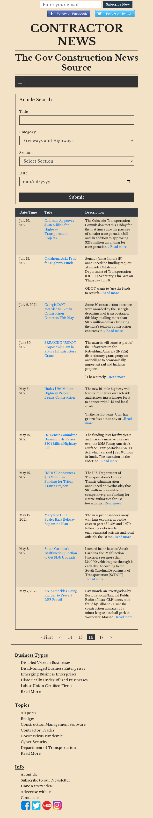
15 (80, 637)
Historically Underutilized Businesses (54, 680)
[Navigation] (20, 82)
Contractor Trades (37, 730)
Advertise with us (36, 792)
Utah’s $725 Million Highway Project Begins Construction (59, 393)
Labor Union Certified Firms (46, 686)
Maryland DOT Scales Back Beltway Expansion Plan (59, 519)
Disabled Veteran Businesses (46, 662)
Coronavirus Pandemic (42, 736)
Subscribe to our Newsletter (45, 780)
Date (23, 173)
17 (101, 637)
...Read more (117, 247)
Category (27, 132)
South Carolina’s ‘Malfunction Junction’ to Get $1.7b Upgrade (61, 553)
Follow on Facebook (72, 13)
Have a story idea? (37, 786)
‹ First (47, 637)
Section (26, 153)
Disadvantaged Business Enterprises (53, 668)
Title (23, 111)
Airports (28, 713)
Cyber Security (34, 742)
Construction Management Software (53, 724)
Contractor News (76, 35)
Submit (76, 197)
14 (70, 637)
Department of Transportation (48, 748)
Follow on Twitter (118, 13)
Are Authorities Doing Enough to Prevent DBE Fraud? (60, 595)
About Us (29, 774)
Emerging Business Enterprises (49, 674)
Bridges (28, 719)
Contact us (30, 798)
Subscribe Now (118, 4)
